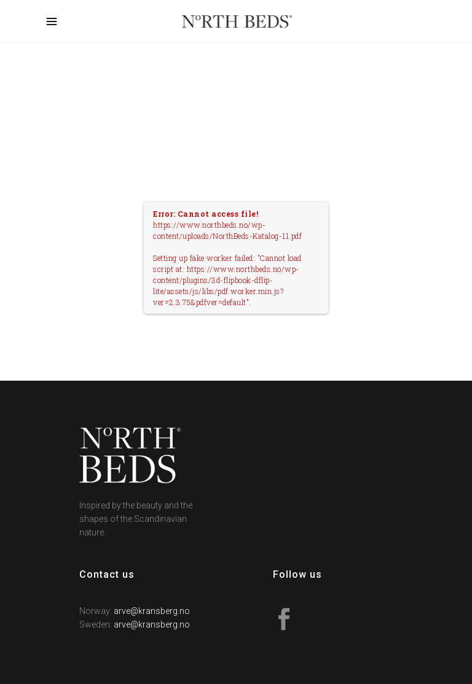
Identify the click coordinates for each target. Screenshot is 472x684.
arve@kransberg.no (152, 611)
